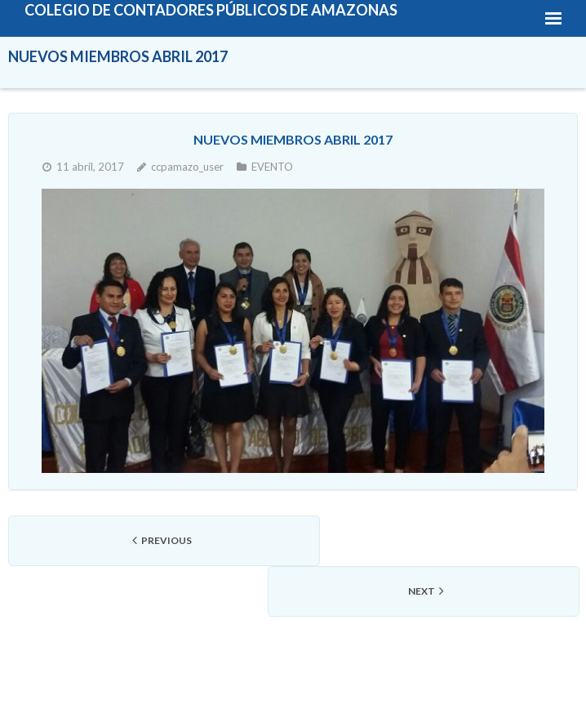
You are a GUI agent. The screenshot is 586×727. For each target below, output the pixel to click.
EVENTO (272, 166)
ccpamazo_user (187, 166)
